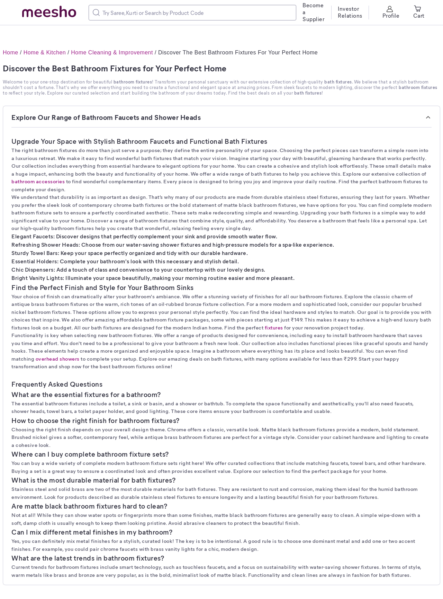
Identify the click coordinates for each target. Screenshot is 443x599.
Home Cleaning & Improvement (112, 52)
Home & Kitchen (45, 52)
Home (10, 52)
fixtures (274, 327)
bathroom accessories (38, 181)
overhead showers (58, 358)
